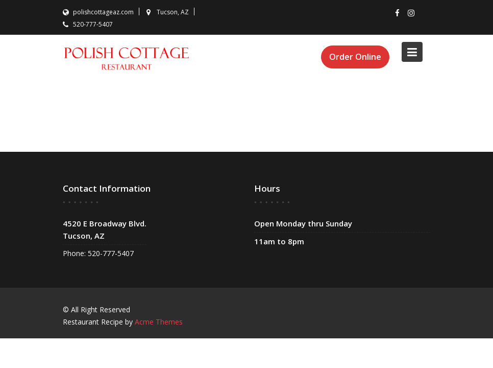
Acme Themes (159, 322)
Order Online (355, 56)
